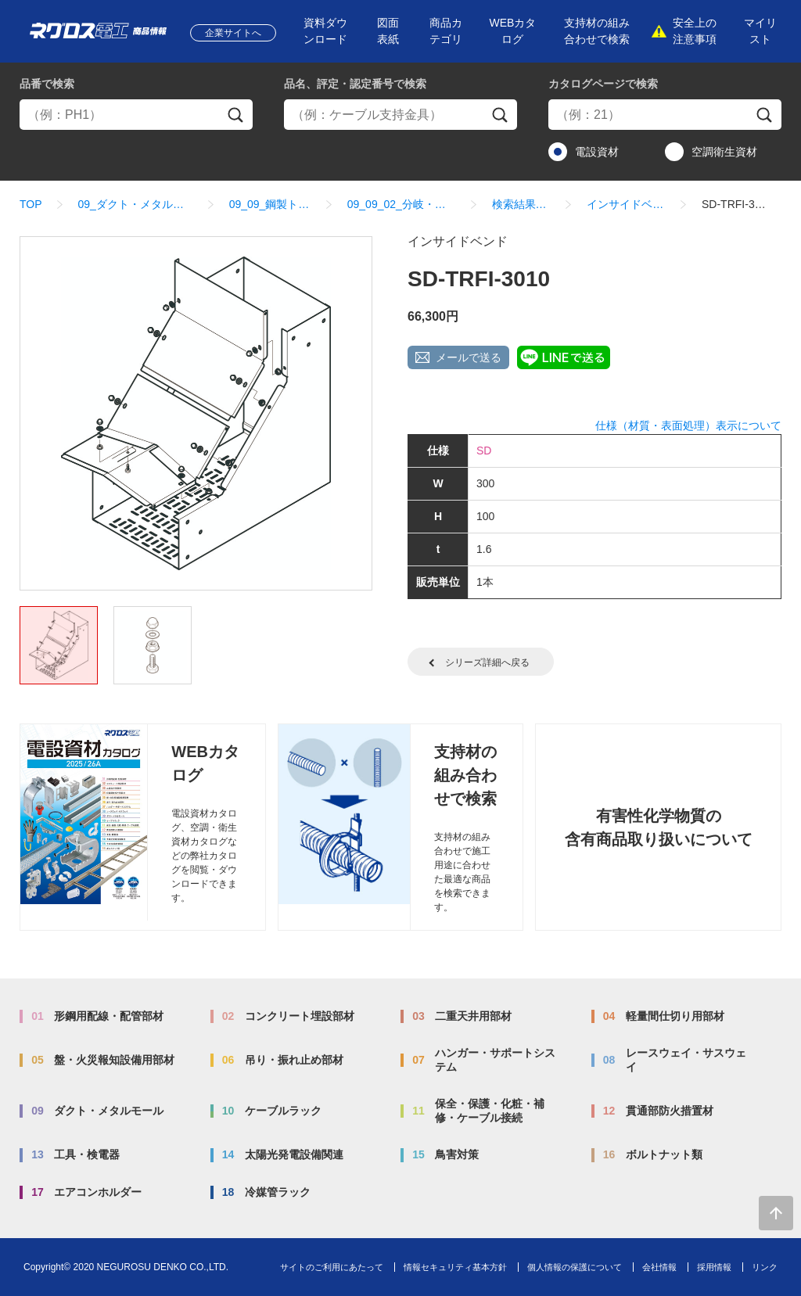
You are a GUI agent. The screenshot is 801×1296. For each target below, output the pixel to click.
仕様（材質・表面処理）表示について (688, 425)
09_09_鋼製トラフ (270, 204)
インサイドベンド (626, 204)
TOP (31, 204)
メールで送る (468, 357)
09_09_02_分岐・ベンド (401, 204)
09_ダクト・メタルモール (135, 204)
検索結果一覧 (521, 204)
